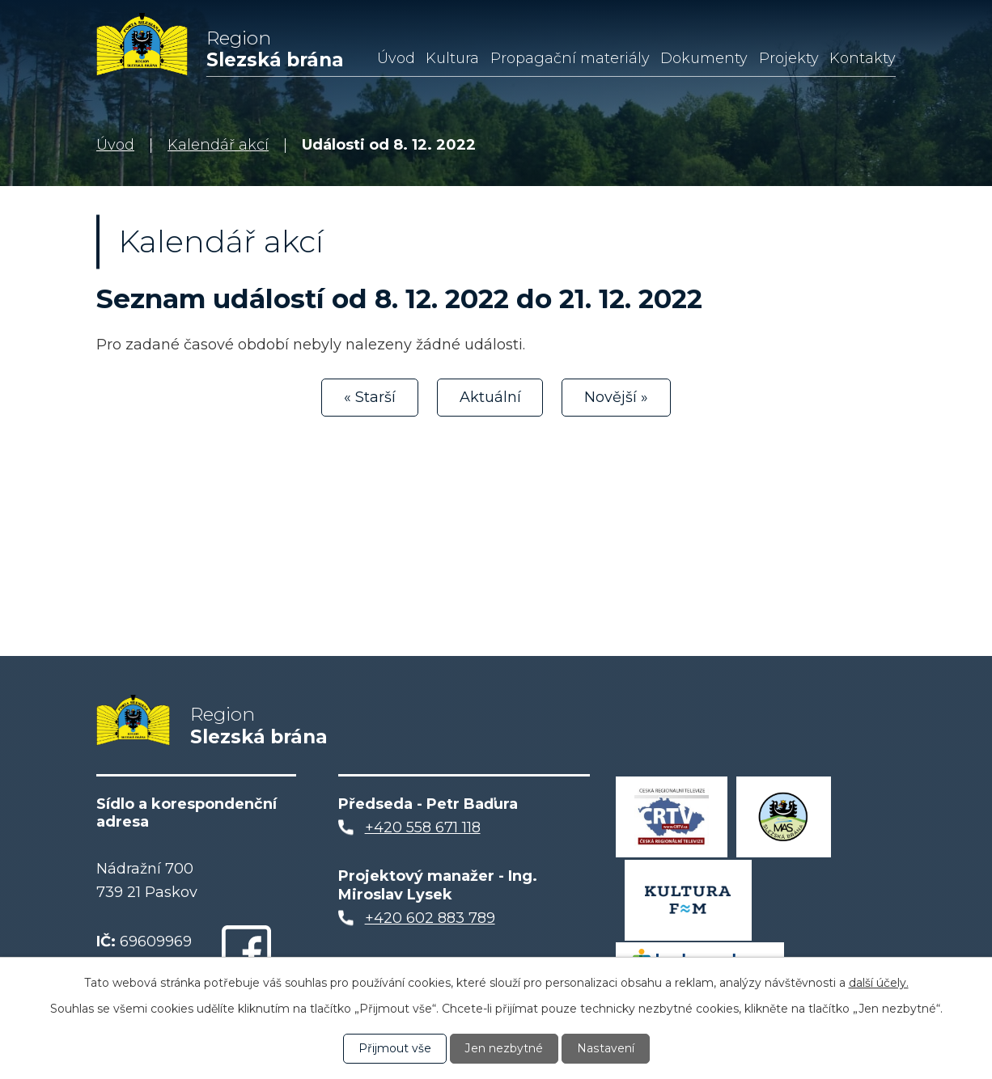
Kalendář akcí (218, 145)
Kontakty (862, 58)
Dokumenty (704, 58)
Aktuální (490, 397)
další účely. (879, 982)
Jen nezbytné (504, 1048)
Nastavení (605, 1048)
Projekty (789, 58)
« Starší (370, 397)
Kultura (452, 58)
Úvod (396, 58)
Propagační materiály (570, 58)
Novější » (617, 397)
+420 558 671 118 (423, 830)
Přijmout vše (394, 1048)
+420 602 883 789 (430, 920)
